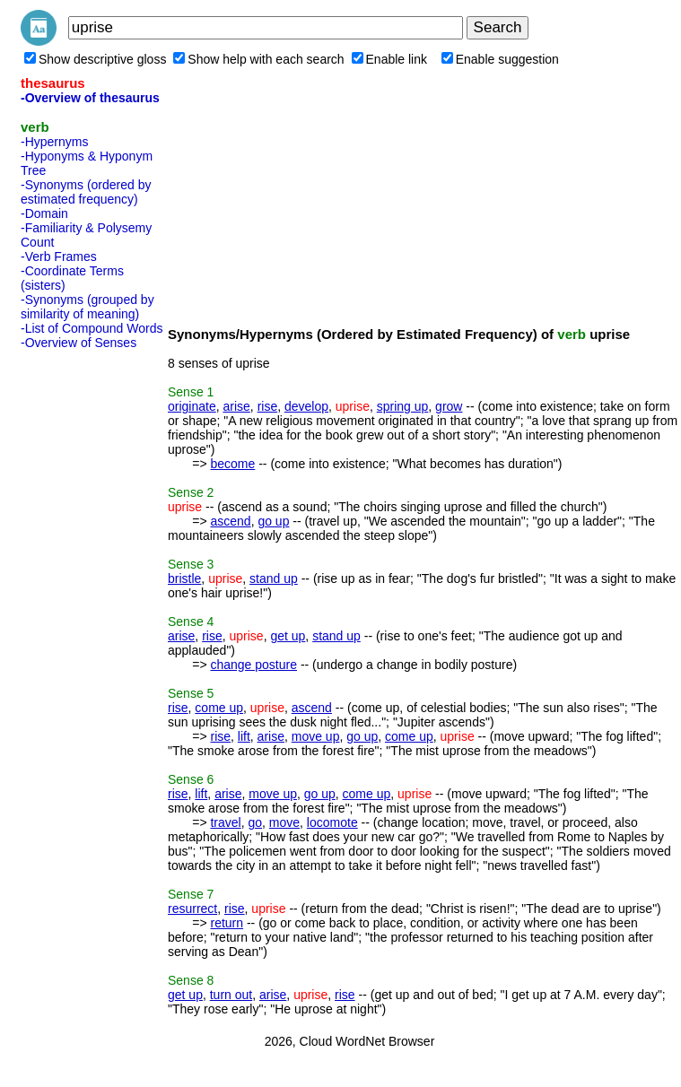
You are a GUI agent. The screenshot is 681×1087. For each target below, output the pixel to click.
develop (306, 406)
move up (316, 736)
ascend (230, 521)
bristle (184, 578)
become (232, 464)
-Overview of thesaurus (90, 98)
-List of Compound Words (91, 328)
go (255, 822)
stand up (273, 578)
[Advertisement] (92, 625)
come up (219, 707)
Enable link (390, 59)
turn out (231, 994)
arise (236, 406)
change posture (253, 664)
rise (268, 406)
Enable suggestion (500, 59)
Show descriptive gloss (95, 59)
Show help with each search (258, 59)
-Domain (44, 213)
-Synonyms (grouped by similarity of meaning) (87, 306)
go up (273, 521)
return (226, 923)
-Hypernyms (54, 142)
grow (448, 406)
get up (287, 636)
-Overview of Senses (78, 342)
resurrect (192, 908)
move (284, 822)
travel (225, 822)
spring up (403, 406)
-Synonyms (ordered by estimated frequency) (86, 192)
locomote (332, 822)
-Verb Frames (59, 256)
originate (192, 406)
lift (244, 736)
